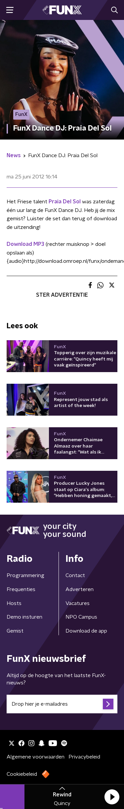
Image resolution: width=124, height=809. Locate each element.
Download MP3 (25, 244)
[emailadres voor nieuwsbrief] (62, 704)
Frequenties (21, 589)
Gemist (15, 631)
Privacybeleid (84, 756)
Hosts (14, 603)
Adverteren (79, 589)
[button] (111, 796)
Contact (75, 575)
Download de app (86, 631)
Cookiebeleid (22, 774)
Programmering (25, 575)
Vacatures (77, 603)
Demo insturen (24, 617)
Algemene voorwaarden (35, 756)
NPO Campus (81, 617)
